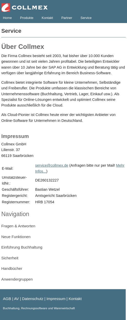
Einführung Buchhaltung (21, 247)
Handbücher (11, 268)
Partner (66, 18)
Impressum (55, 298)
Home (7, 18)
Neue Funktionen (16, 236)
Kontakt (47, 18)
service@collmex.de (51, 165)
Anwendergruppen (17, 279)
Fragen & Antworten (18, 226)
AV (16, 298)
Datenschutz (32, 298)
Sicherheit (9, 258)
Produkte (26, 18)
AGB (7, 298)
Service (86, 18)
